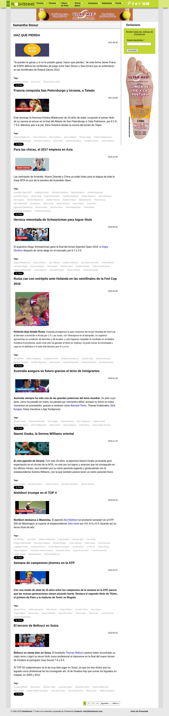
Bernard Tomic (20, 421)
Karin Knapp (81, 613)
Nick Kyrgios (19, 200)
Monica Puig (36, 196)
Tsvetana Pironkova (42, 211)
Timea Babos (89, 207)
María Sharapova (34, 359)
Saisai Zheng (103, 547)
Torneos (40, 3)
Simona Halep (85, 137)
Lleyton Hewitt (99, 421)
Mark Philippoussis (38, 425)
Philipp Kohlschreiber (22, 270)
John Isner (31, 539)
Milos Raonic (51, 609)
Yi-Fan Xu (91, 547)
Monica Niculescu (103, 359)
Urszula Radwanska (22, 617)
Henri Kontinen (104, 543)
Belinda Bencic (85, 200)
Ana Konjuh (91, 204)
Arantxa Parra (78, 547)
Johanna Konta (56, 207)
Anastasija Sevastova (22, 211)
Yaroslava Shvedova (69, 484)
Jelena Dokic (55, 425)
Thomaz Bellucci (20, 687)
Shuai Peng (58, 141)
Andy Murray (84, 425)
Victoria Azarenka (89, 362)
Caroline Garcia (51, 484)
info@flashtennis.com (92, 711)
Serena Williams (77, 192)
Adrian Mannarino (36, 609)
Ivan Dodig (91, 539)
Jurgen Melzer (19, 613)
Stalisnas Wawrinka (47, 539)
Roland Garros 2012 (51, 82)
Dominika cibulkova (42, 141)
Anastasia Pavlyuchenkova (42, 550)
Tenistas (52, 3)
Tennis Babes (77, 4)
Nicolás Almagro (82, 266)
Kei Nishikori (19, 539)
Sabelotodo (107, 3)
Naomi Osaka (78, 204)
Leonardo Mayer (20, 266)
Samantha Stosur (21, 82)
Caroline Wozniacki (70, 196)
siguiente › (105, 703)
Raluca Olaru (91, 691)
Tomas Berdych (69, 425)
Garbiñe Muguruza (95, 192)
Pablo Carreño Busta (100, 266)
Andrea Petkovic (53, 200)
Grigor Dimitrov (39, 263)
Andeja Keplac (20, 554)
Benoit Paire (33, 613)
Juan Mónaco (54, 263)
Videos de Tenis (64, 4)
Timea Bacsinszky (73, 207)
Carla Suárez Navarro (101, 425)
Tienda (118, 3)
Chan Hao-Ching (58, 691)
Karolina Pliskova (38, 547)
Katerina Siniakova (73, 141)
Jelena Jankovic (62, 204)
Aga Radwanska (20, 204)
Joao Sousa (96, 609)
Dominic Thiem (66, 266)
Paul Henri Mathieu (42, 543)
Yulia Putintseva (39, 137)
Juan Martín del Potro (90, 263)
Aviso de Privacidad (139, 711)
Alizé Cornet (48, 204)
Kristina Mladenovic (22, 137)
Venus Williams (70, 137)
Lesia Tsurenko (107, 613)
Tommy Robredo (48, 613)
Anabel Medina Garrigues (58, 547)
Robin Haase (89, 543)
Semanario (93, 3)
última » (116, 703)
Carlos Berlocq (108, 263)
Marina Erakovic (73, 270)
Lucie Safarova (108, 141)
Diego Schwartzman (22, 263)
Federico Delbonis (70, 263)
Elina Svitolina (55, 137)
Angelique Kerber (42, 192)
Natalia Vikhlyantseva (103, 137)
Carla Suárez (54, 362)
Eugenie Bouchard (52, 196)
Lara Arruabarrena (99, 550)
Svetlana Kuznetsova (22, 141)
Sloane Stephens (88, 196)
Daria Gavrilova (105, 196)
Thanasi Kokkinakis (37, 421)
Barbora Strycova (21, 362)
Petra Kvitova (99, 200)
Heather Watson (69, 200)
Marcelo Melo (77, 539)
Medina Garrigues (107, 691)
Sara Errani (35, 82)
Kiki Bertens (35, 204)
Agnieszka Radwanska (23, 207)
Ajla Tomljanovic (83, 421)
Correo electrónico (136, 40)
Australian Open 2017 (23, 192)
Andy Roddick (63, 539)
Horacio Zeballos (37, 266)
